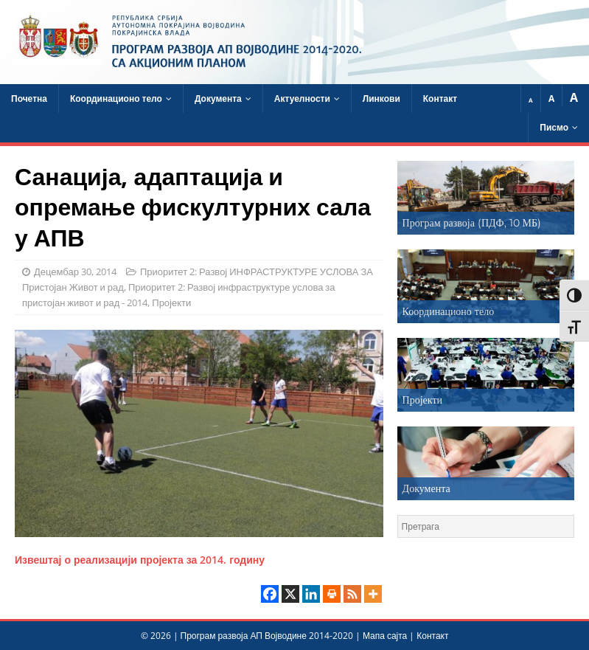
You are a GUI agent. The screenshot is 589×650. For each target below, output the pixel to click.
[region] (485, 198)
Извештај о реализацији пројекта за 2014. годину (140, 560)
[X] (290, 594)
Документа (218, 98)
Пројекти (171, 302)
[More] (373, 594)
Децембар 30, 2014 (75, 271)
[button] (485, 198)
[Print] (332, 594)
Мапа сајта (385, 635)
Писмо (554, 127)
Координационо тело (116, 98)
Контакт (440, 98)
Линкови (381, 98)
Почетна (29, 98)
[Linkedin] (311, 594)
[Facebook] (270, 594)
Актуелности (302, 98)
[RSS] (352, 594)
